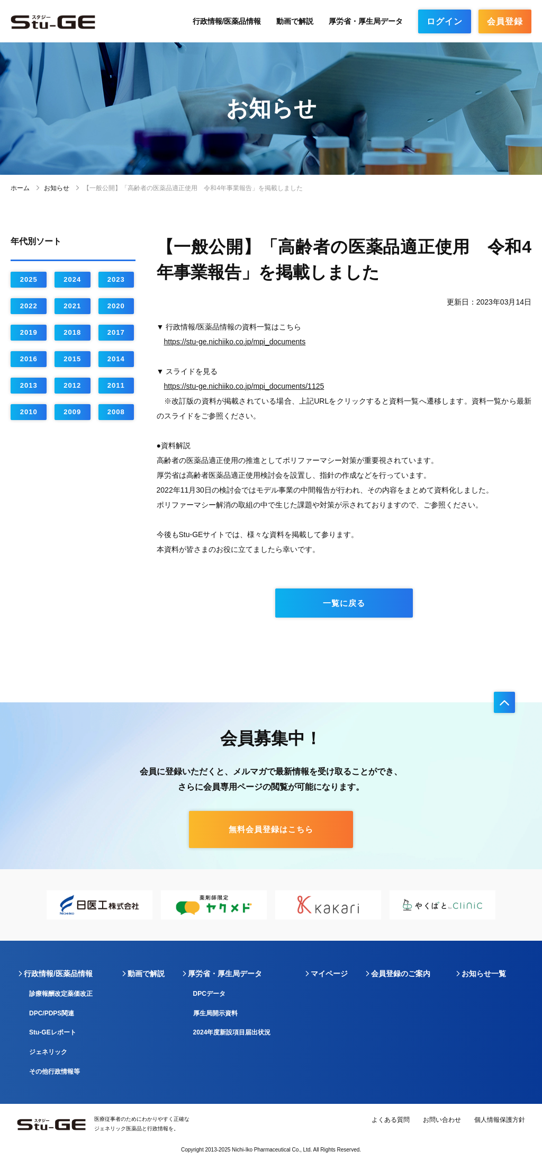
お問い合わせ (442, 1119)
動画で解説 (294, 21)
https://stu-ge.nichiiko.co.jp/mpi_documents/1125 (244, 386)
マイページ (329, 973)
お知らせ (56, 188)
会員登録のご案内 (400, 973)
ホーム (20, 188)
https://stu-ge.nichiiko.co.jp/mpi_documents (235, 341)
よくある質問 (391, 1119)
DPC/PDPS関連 (51, 1013)
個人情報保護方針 (499, 1119)
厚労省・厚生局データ (366, 21)
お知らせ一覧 (484, 973)
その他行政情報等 (54, 1071)
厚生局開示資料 (215, 1013)
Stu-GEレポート (52, 1032)
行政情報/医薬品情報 (227, 21)
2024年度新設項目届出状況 (232, 1032)
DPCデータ (209, 993)
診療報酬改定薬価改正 (61, 993)
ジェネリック (48, 1052)
